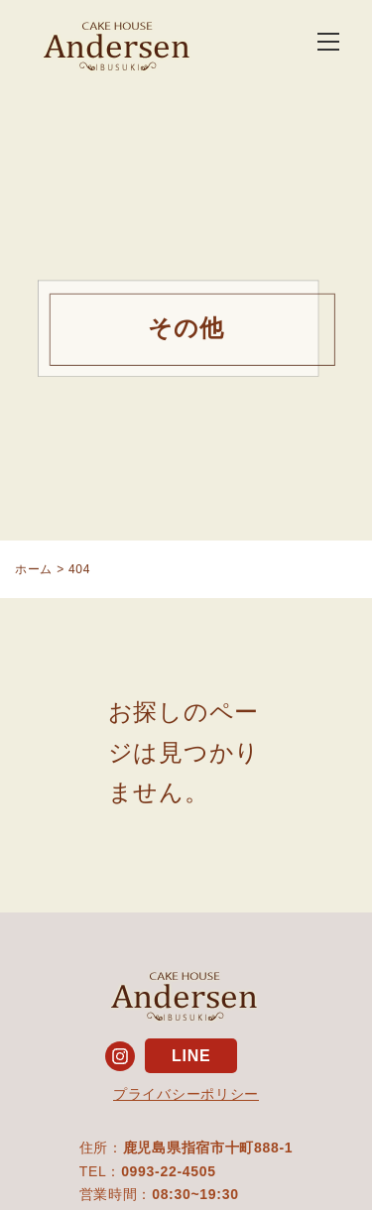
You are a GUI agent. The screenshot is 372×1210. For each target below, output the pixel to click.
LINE (191, 1055)
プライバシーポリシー (186, 1094)
